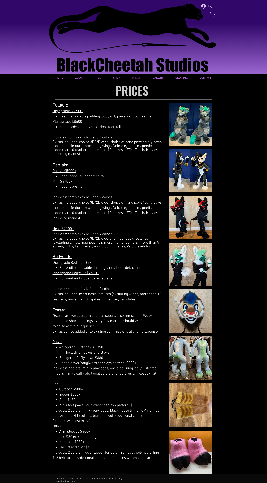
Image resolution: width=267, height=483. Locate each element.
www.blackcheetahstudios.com (72, 478)
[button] (212, 14)
